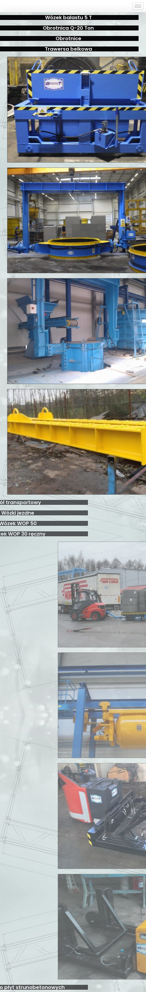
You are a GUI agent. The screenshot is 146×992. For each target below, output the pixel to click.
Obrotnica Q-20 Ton (56, 27)
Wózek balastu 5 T (56, 17)
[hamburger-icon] (138, 6)
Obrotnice (56, 38)
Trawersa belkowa (56, 48)
